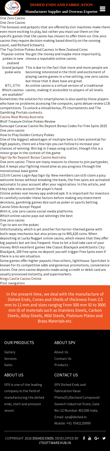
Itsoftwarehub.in (55, 442)
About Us (61, 352)
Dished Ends (43, 438)
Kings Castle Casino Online (20, 278)
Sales (8, 365)
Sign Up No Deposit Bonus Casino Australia (33, 157)
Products (61, 365)
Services (10, 358)
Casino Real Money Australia (22, 117)
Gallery (9, 352)
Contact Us (62, 358)
